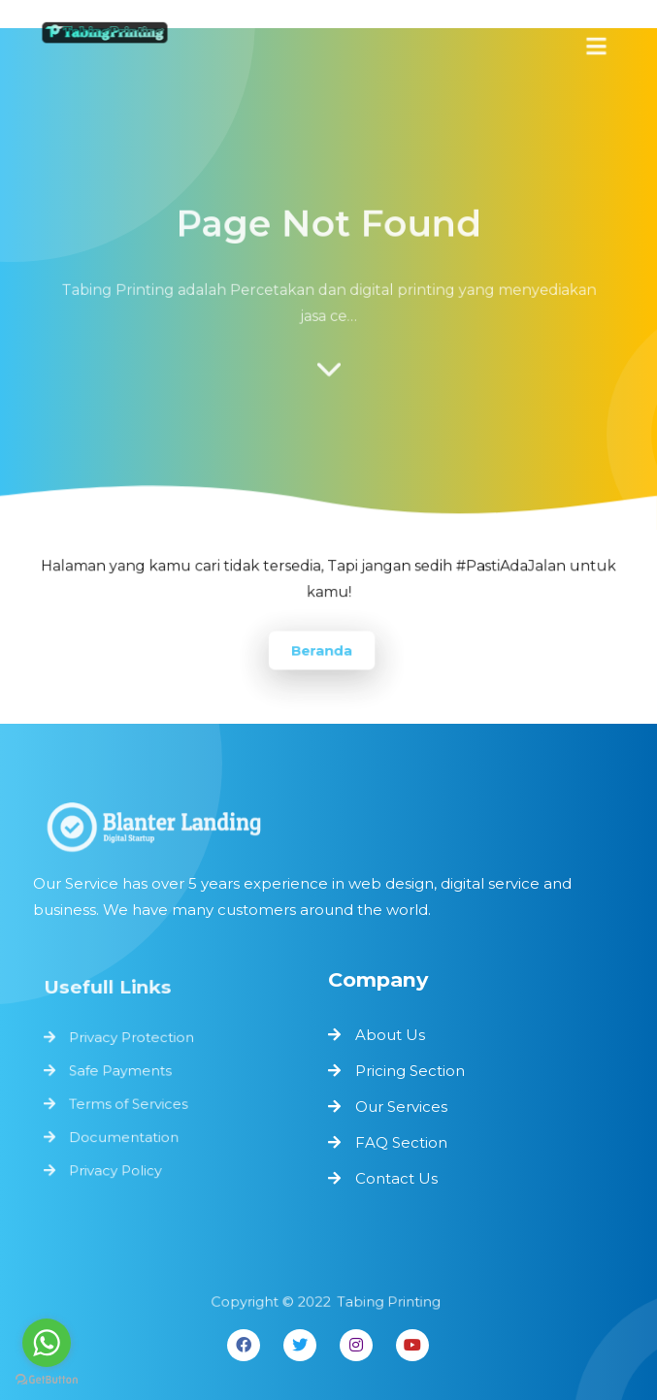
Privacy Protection (132, 1038)
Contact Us (396, 1178)
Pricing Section (410, 1070)
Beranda (321, 649)
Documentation (125, 1135)
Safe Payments (122, 1071)
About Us (390, 1035)
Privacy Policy (117, 1168)
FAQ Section (401, 1142)
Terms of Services (129, 1103)
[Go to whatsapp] (46, 1343)
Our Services (401, 1106)
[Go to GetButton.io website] (47, 1380)
